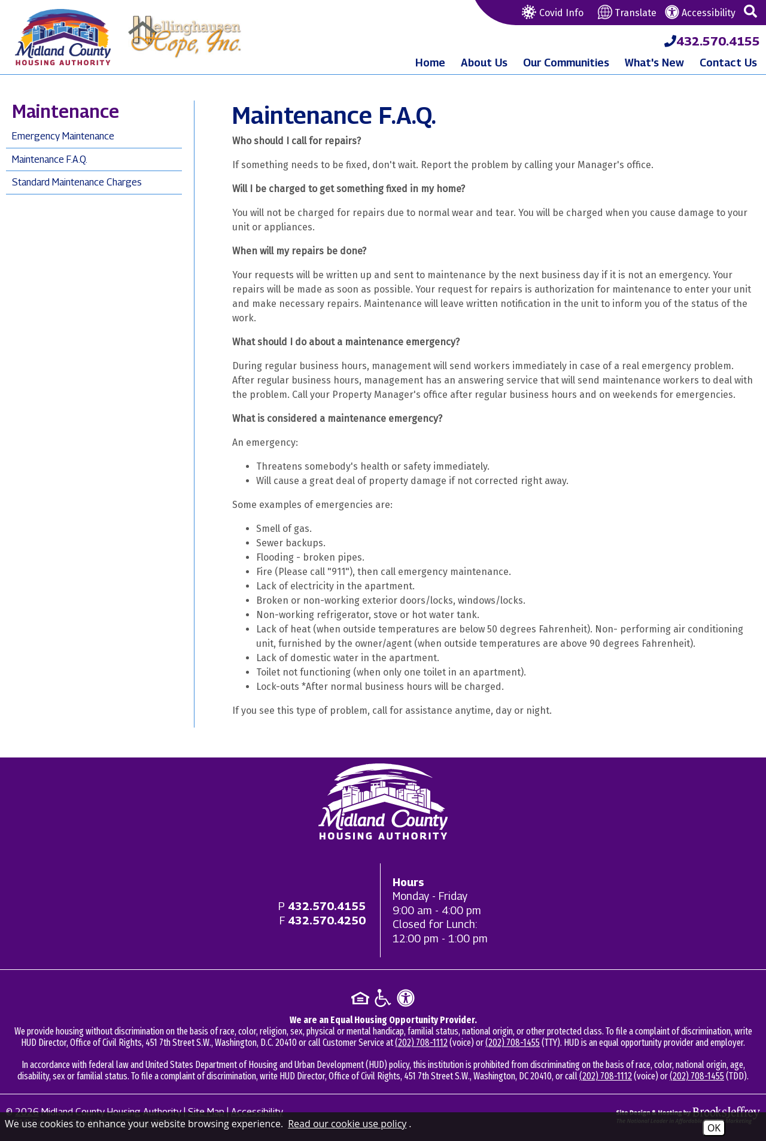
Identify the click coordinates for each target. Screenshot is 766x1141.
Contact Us (728, 62)
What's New (654, 62)
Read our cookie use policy (347, 1123)
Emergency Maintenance (63, 136)
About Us (484, 62)
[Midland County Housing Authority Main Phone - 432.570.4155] (712, 41)
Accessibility (700, 13)
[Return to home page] (383, 801)
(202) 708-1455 (512, 1042)
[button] (750, 12)
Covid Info (551, 13)
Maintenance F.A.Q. (49, 159)
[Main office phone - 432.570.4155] (327, 906)
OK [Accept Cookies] (714, 1127)
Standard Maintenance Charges (77, 182)
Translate (627, 13)
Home (430, 62)
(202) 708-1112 (421, 1042)
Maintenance (65, 111)
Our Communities (566, 62)
